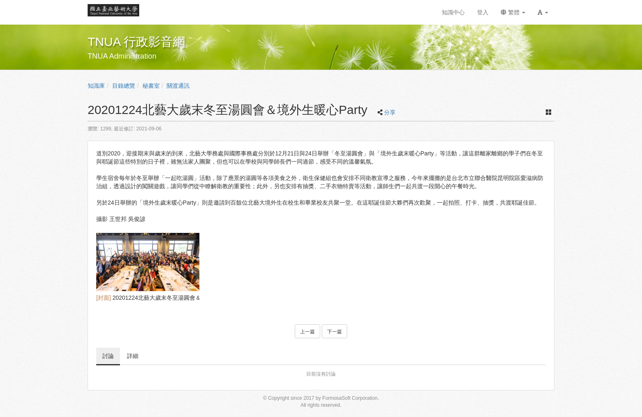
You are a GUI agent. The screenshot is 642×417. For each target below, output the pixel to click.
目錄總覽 (123, 85)
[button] (542, 12)
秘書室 (151, 85)
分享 (390, 112)
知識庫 (96, 85)
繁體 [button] (513, 12)
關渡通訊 (178, 85)
